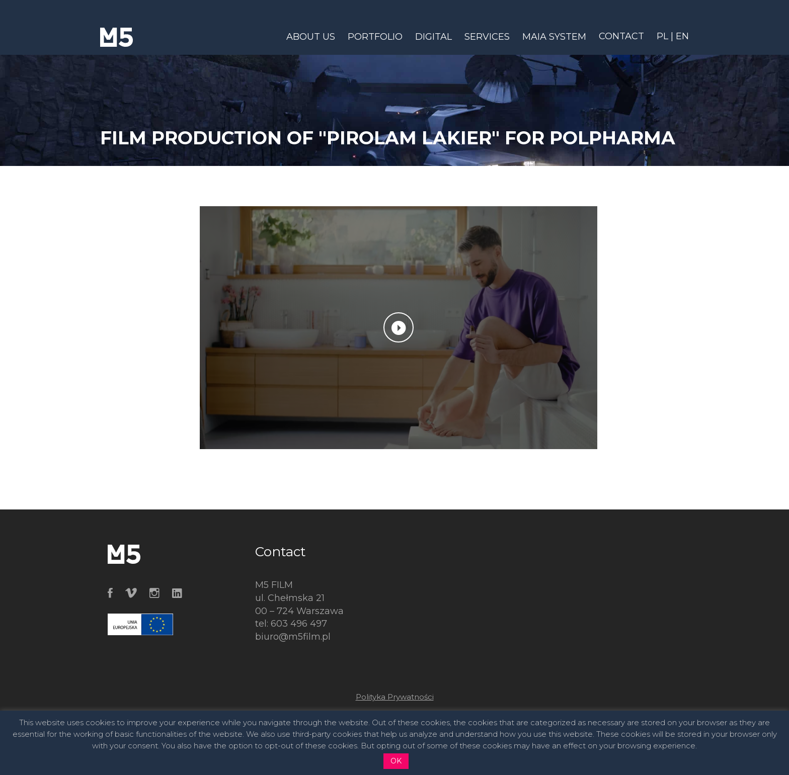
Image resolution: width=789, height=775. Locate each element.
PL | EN (673, 36)
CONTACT (621, 36)
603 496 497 (299, 623)
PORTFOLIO (375, 36)
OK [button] (396, 760)
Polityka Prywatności (395, 697)
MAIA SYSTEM (554, 36)
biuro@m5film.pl (293, 636)
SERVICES (487, 36)
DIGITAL (433, 36)
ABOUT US (310, 36)
